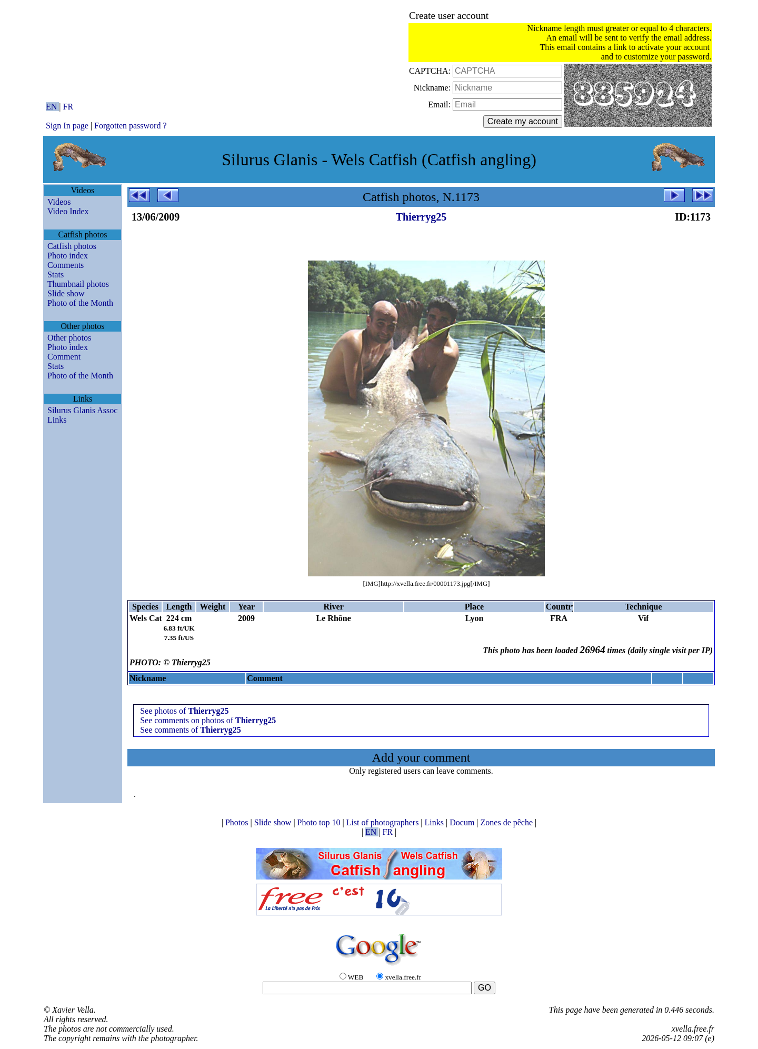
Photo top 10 (320, 822)
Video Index (68, 211)
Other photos (69, 337)
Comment (64, 356)
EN (52, 106)
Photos (238, 822)
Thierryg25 (421, 217)
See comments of (190, 729)
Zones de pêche (508, 822)
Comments (65, 265)
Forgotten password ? (130, 125)
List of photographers (383, 822)
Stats (55, 274)
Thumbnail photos (78, 283)
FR (68, 106)
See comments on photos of (208, 720)
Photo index (67, 255)
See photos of (184, 710)
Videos (59, 201)
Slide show (66, 293)
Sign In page (67, 125)
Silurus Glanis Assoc (82, 410)
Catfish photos (71, 246)
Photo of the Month (80, 302)
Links (56, 419)
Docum (463, 822)
